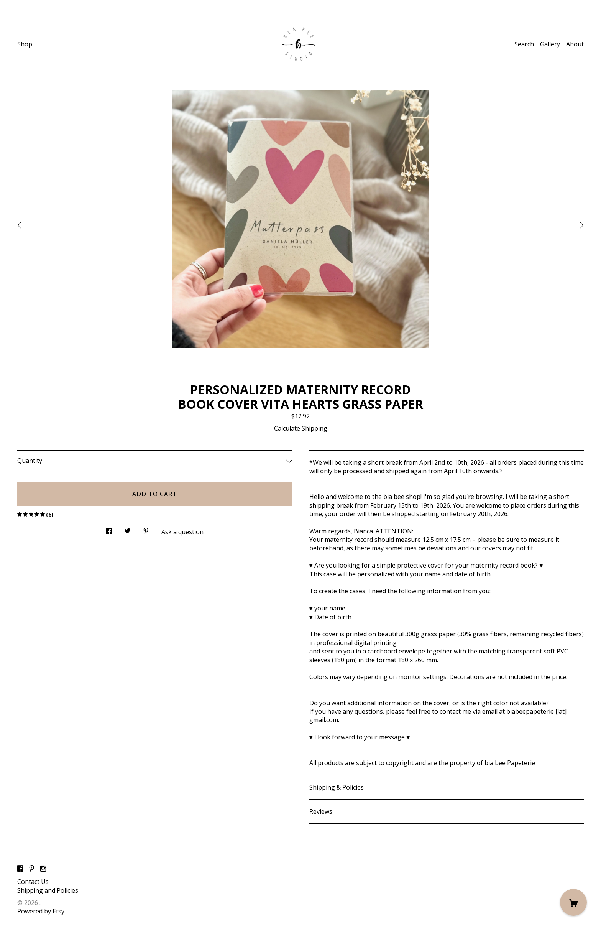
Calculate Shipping (300, 428)
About (575, 44)
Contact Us (33, 881)
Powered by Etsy (40, 911)
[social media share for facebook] (109, 529)
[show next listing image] (564, 223)
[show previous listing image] (36, 223)
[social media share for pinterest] (146, 529)
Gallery (550, 44)
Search (524, 44)
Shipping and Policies (47, 890)
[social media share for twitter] (127, 529)
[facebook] (20, 868)
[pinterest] (32, 868)
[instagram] (43, 868)
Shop (24, 44)
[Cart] (573, 902)
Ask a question (182, 532)
